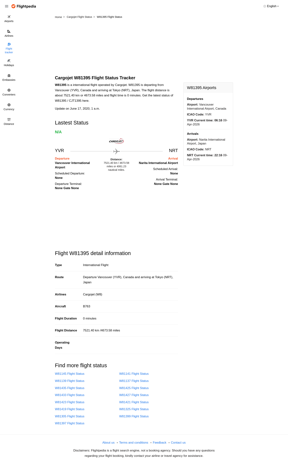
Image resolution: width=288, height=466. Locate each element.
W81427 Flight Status (134, 395)
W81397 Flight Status (69, 423)
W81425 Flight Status (134, 388)
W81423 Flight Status (69, 402)
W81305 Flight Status (69, 416)
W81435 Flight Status (69, 388)
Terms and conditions (133, 442)
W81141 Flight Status (134, 373)
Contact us (178, 442)
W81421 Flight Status (134, 402)
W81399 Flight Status (134, 416)
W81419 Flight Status (69, 409)
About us (108, 442)
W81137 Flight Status (134, 381)
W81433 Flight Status (69, 395)
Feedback (159, 442)
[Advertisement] (144, 47)
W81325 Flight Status (134, 409)
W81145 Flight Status (69, 373)
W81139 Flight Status (69, 381)
